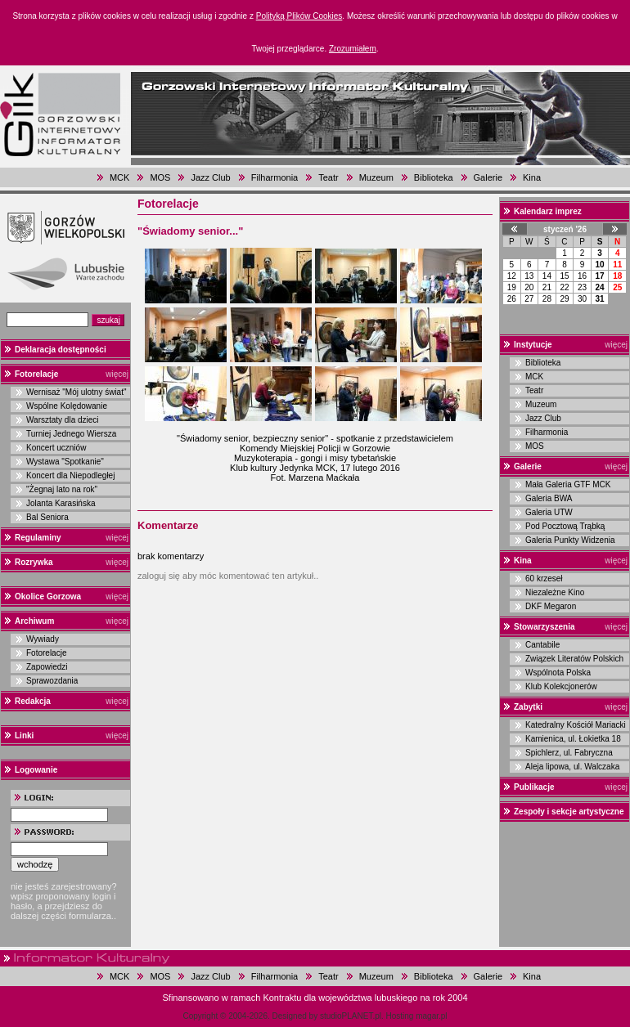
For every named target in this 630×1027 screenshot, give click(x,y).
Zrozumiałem (352, 48)
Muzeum (376, 177)
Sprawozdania (52, 680)
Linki (24, 735)
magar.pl (431, 1015)
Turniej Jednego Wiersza (71, 433)
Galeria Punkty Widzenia (570, 540)
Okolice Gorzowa (48, 596)
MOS (160, 177)
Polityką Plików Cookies (299, 15)
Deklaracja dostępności (60, 349)
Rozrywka (34, 562)
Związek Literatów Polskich (574, 658)
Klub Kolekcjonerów (561, 686)
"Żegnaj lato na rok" (61, 489)
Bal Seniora (47, 517)
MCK (119, 177)
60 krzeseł (544, 578)
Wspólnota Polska (558, 672)
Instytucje (533, 344)
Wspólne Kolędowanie (66, 405)
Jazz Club (210, 177)
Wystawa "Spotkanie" (65, 461)
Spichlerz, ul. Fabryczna (569, 752)
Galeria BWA (548, 498)
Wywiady (42, 639)
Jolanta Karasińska (61, 503)
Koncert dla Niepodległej (70, 475)
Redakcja (33, 701)
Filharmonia (274, 177)
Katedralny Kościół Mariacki (575, 724)
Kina (532, 177)
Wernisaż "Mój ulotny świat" (76, 392)
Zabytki (528, 706)
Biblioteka (433, 177)
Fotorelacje (36, 374)
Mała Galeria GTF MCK (567, 484)
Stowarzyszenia (544, 626)
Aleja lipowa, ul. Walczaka (572, 766)
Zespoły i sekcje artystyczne (569, 811)
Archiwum (34, 621)
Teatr (328, 177)
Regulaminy (38, 537)
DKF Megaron (550, 606)
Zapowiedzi (47, 666)
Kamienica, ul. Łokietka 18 (573, 738)
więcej (117, 374)
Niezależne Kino (554, 592)
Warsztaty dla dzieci (62, 419)
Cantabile (542, 644)
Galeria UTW (549, 512)
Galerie (488, 177)
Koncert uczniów (56, 447)
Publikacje (534, 787)
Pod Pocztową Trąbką (565, 526)
